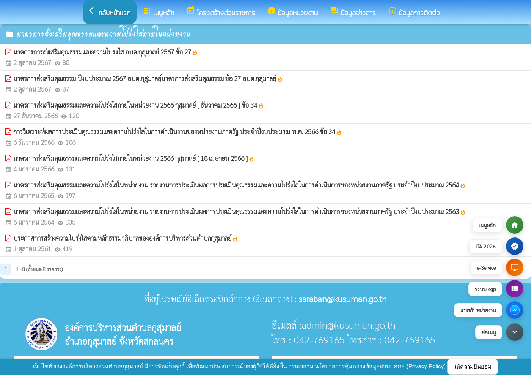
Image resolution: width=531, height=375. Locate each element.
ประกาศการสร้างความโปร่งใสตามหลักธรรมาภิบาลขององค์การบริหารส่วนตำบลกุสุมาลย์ (125, 238)
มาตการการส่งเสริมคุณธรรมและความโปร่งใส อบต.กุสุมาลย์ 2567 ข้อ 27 (105, 51)
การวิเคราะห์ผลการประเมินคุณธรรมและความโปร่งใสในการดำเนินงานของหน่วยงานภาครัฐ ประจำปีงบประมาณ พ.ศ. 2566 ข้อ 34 (177, 131)
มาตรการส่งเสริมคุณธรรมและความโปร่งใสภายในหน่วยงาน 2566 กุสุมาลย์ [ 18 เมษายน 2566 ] (134, 158)
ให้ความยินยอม (473, 366)
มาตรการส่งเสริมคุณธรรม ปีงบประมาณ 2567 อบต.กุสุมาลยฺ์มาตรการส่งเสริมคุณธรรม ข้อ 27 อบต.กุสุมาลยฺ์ (148, 78)
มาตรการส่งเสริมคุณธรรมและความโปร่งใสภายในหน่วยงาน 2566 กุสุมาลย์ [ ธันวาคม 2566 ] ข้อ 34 (138, 105)
